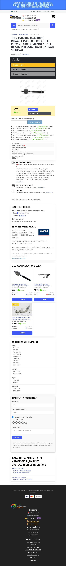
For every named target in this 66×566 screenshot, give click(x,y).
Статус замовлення (33, 542)
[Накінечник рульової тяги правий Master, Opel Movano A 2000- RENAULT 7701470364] (22, 309)
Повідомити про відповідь (22, 417)
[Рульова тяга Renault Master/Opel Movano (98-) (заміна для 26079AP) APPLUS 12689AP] (44, 276)
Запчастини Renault (19, 477)
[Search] (52, 25)
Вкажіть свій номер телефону (22, 119)
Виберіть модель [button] (21, 74)
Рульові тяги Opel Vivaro (21, 473)
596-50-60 (29, 16)
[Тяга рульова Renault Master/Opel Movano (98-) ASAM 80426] (22, 276)
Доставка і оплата (35, 11)
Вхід (53, 11)
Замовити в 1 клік (35, 122)
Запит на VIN (33, 524)
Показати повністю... (19, 259)
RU (16, 11)
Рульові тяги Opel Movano (22, 471)
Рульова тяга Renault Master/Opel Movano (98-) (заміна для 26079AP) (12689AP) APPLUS (42, 285)
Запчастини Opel (18, 468)
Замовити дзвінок (33, 521)
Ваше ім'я (15, 402)
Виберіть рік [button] (19, 65)
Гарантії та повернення (33, 550)
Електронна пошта (19, 409)
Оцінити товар (17, 420)
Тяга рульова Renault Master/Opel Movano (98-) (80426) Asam (20, 285)
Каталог (33, 557)
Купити (33, 110)
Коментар (16, 427)
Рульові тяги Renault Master (22, 479)
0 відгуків (25, 54)
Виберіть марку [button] (20, 69)
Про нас (33, 560)
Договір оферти (33, 552)
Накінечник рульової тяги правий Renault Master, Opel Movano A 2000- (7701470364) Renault (22, 318)
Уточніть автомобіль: (16, 59)
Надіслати (16, 437)
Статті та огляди (33, 555)
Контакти (46, 11)
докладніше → (20, 182)
